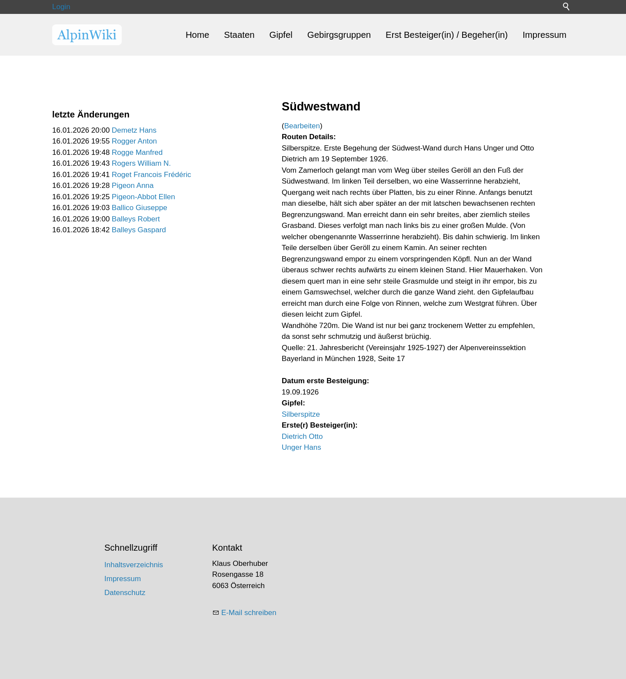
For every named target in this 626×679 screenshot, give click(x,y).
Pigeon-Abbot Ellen (143, 197)
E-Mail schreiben (248, 613)
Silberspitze (301, 414)
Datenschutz (125, 593)
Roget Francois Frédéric (151, 175)
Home (197, 35)
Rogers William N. (141, 163)
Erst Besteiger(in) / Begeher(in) (447, 35)
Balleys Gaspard (139, 230)
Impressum (544, 35)
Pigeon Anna (132, 185)
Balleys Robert (136, 219)
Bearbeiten (302, 126)
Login (61, 7)
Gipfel (281, 35)
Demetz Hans (134, 130)
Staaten (239, 35)
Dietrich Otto (302, 436)
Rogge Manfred (137, 152)
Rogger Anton (134, 141)
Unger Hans (301, 447)
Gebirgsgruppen (339, 35)
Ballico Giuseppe (139, 208)
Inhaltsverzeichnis (133, 565)
